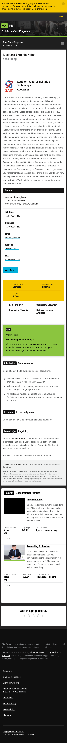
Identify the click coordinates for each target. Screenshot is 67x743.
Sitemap (7, 715)
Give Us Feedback (11, 677)
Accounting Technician (38, 547)
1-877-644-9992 (10, 691)
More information (39, 9)
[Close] (63, 3)
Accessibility (9, 709)
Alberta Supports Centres (15, 688)
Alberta (7, 16)
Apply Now (9, 270)
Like (46, 16)
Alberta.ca (8, 697)
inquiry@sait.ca (12, 237)
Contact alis (8, 671)
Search (53, 16)
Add (39, 16)
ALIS (17, 16)
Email (29, 69)
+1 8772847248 (12, 216)
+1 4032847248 (12, 226)
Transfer (19, 438)
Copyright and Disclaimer (13, 731)
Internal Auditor (34, 501)
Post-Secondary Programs (15, 31)
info (7, 25)
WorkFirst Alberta (11, 683)
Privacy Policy (9, 703)
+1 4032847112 (12, 259)
